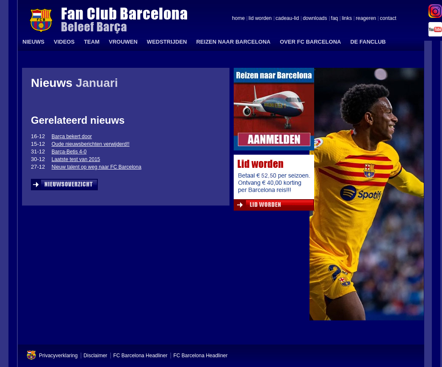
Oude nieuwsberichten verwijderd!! (91, 144)
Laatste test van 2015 (76, 159)
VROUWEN (123, 42)
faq (334, 18)
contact (388, 18)
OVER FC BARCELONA (310, 42)
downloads (315, 18)
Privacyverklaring (58, 356)
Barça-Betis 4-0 (69, 152)
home (238, 18)
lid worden (260, 18)
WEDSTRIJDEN (167, 42)
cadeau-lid (287, 18)
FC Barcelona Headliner (140, 356)
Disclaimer (95, 356)
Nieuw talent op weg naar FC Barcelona (96, 167)
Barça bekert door (72, 136)
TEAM (91, 42)
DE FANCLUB (368, 42)
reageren (366, 18)
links (347, 18)
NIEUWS (33, 42)
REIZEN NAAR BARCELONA (233, 42)
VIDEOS (64, 42)
